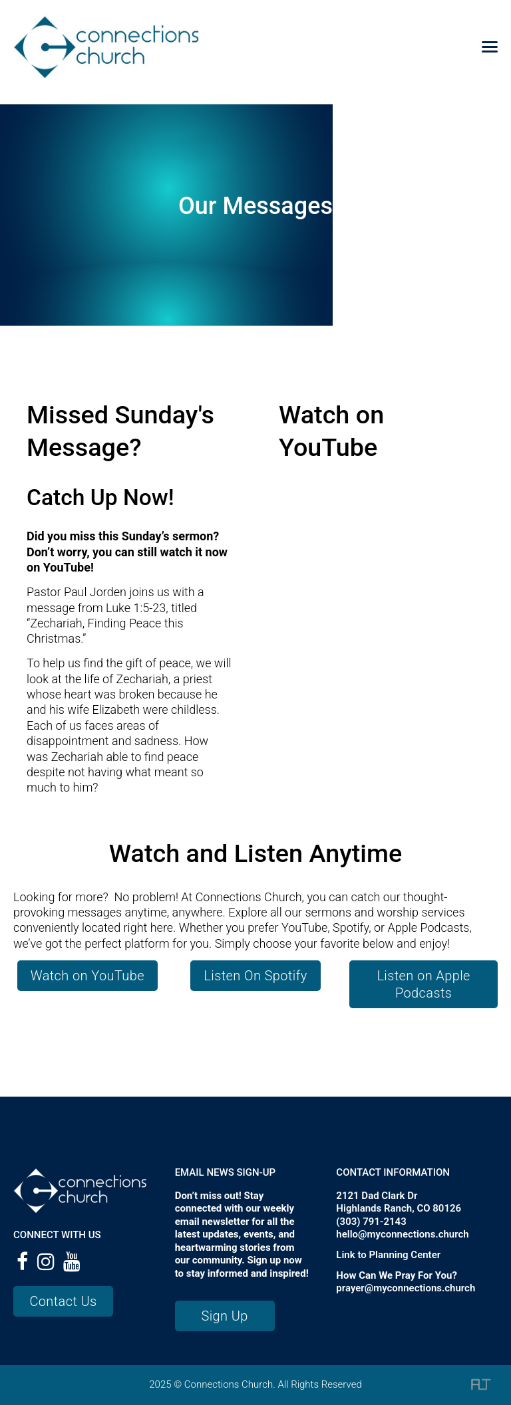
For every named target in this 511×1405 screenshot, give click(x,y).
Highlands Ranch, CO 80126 (398, 1208)
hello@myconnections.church (402, 1234)
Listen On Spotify (255, 976)
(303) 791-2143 (371, 1222)
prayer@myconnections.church (405, 1288)
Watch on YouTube (87, 976)
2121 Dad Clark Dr (376, 1196)
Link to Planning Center (388, 1255)
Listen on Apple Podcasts (423, 984)
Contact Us (62, 1301)
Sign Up (224, 1316)
